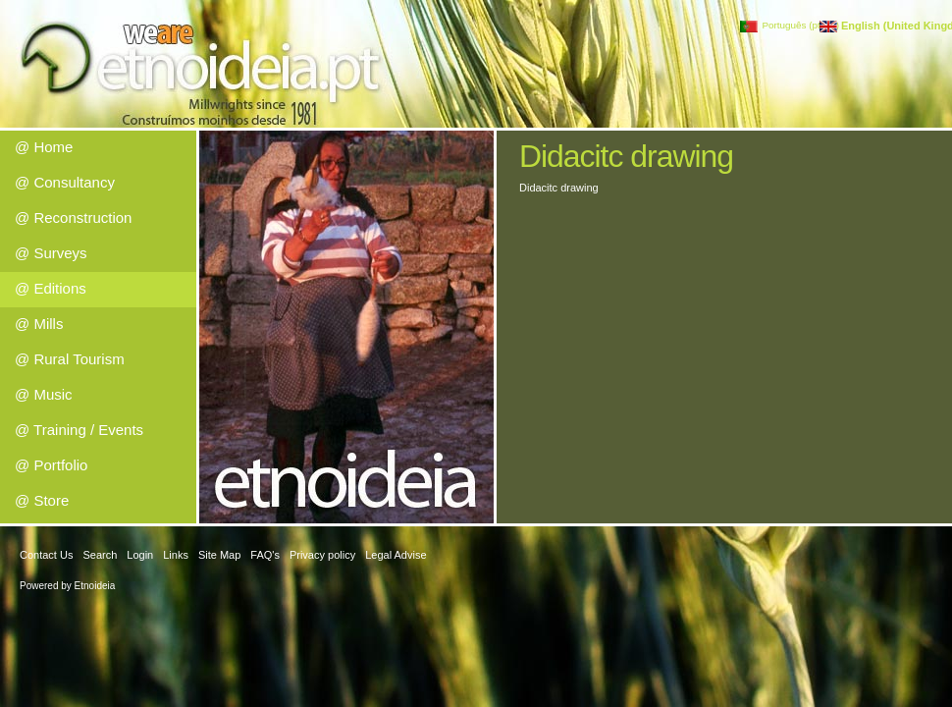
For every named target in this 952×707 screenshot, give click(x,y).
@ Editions (50, 288)
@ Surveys (51, 253)
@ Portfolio (51, 465)
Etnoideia (95, 585)
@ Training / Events (79, 429)
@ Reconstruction (73, 217)
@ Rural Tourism (70, 359)
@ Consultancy (65, 182)
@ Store (42, 500)
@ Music (44, 394)
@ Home (44, 146)
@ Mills (39, 323)
